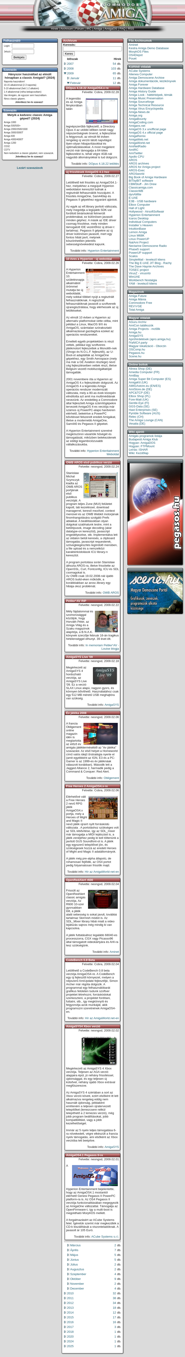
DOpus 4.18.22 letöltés (104, 163)
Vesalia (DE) (137, 423)
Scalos (133, 256)
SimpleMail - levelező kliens (147, 259)
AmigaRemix (137, 136)
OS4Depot (136, 55)
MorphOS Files (139, 51)
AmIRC (133, 149)
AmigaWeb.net (138, 139)
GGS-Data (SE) (139, 406)
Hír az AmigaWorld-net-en (102, 871)
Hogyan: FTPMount (142, 446)
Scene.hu (135, 356)
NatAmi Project (139, 242)
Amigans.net (137, 125)
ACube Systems (139, 71)
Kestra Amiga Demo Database (149, 48)
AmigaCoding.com (141, 122)
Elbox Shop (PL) (139, 396)
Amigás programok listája (145, 436)
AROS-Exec (137, 170)
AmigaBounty (137, 119)
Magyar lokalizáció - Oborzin (147, 346)
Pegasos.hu (137, 353)
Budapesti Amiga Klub (143, 439)
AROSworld (136, 173)
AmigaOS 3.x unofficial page (147, 129)
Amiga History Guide (142, 91)
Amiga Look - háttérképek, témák (150, 95)
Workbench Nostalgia (143, 280)
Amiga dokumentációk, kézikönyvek (152, 81)
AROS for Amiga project (144, 167)
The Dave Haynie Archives (146, 266)
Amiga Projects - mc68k (144, 329)
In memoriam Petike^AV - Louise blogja (102, 646)
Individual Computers (143, 221)
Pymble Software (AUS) (144, 413)
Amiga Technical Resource (146, 105)
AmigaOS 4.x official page (146, 132)
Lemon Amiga (138, 232)
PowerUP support (140, 252)
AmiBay (134, 375)
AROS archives (139, 163)
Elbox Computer (139, 204)
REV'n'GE (135, 306)
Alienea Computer (141, 74)
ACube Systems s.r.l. (105, 1236)
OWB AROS (111, 592)
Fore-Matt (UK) (139, 399)
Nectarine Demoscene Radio (148, 246)
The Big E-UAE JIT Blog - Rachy (150, 263)
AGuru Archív (137, 322)
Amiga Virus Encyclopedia (146, 108)
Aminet (114, 951)
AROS (133, 160)
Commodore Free (140, 302)
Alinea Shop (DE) (140, 368)
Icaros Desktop (139, 218)
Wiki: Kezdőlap (138, 453)
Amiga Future (138, 296)
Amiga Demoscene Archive (146, 77)
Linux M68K (137, 235)
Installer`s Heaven (141, 225)
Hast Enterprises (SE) (143, 410)
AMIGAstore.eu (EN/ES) (145, 386)
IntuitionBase (137, 228)
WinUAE (134, 276)
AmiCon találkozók (141, 325)
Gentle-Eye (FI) (139, 403)
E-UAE (133, 197)
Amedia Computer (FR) (144, 372)
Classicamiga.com (141, 187)
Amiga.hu (135, 332)
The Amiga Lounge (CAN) (146, 420)
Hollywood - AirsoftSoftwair (146, 211)
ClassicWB (136, 191)
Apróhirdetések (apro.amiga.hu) (150, 339)
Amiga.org (135, 115)
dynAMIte (135, 194)
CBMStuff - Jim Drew (142, 184)
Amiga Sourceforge (141, 101)
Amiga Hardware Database (146, 88)
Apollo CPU (136, 156)
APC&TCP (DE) (139, 392)
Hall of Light (137, 208)
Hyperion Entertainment (103, 250)
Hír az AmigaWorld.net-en (102, 1018)
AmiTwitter (136, 153)
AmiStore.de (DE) (140, 389)
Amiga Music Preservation (146, 98)
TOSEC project (139, 270)
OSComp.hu (137, 349)
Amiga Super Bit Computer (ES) (150, 379)
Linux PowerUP (139, 239)
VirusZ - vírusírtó (140, 273)
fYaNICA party (138, 342)
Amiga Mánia (137, 299)
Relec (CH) (136, 416)
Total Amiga (136, 309)
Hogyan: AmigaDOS (142, 442)
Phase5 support (139, 249)
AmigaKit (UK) (138, 382)
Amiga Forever (138, 84)
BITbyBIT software (141, 180)
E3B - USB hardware (142, 201)
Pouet (133, 58)
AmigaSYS (112, 704)
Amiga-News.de (139, 112)
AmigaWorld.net (139, 143)
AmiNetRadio (137, 146)
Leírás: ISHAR (138, 449)
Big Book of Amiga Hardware (148, 177)
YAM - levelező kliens (143, 283)
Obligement (111, 778)
